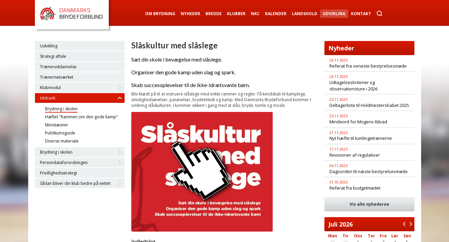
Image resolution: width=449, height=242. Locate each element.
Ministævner (56, 125)
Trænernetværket (56, 77)
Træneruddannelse (58, 67)
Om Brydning (160, 13)
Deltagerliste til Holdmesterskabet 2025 (369, 105)
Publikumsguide (60, 133)
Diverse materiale (62, 141)
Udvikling (334, 13)
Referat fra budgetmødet (354, 188)
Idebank (47, 98)
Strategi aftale (53, 56)
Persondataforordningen (64, 162)
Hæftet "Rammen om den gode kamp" (81, 117)
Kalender (275, 13)
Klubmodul (50, 87)
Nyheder (190, 13)
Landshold (304, 13)
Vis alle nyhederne (369, 204)
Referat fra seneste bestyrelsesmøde (368, 66)
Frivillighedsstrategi (58, 173)
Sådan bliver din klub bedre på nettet (75, 183)
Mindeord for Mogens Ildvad (358, 122)
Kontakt (361, 13)
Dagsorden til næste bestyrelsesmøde (368, 171)
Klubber (236, 13)
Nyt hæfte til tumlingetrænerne (360, 138)
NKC (255, 13)
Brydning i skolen (61, 109)
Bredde (214, 13)
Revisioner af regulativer (354, 155)
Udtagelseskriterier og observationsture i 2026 (353, 85)
